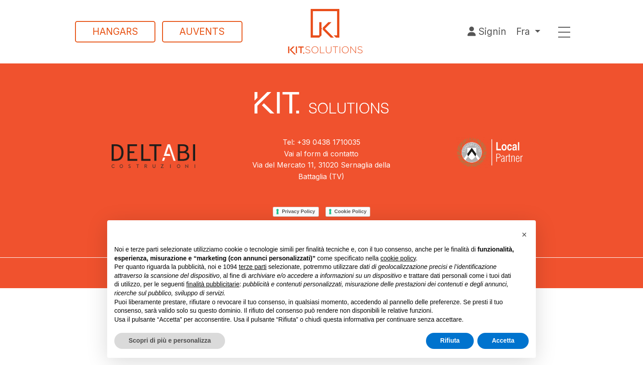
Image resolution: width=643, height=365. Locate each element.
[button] (524, 234)
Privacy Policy (298, 211)
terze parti (253, 266)
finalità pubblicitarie (212, 284)
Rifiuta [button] (450, 340)
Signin (487, 31)
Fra (523, 31)
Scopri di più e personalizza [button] (170, 340)
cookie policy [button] (398, 258)
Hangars (115, 31)
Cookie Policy (350, 211)
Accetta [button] (503, 340)
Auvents (202, 31)
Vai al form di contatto (321, 153)
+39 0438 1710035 (328, 142)
